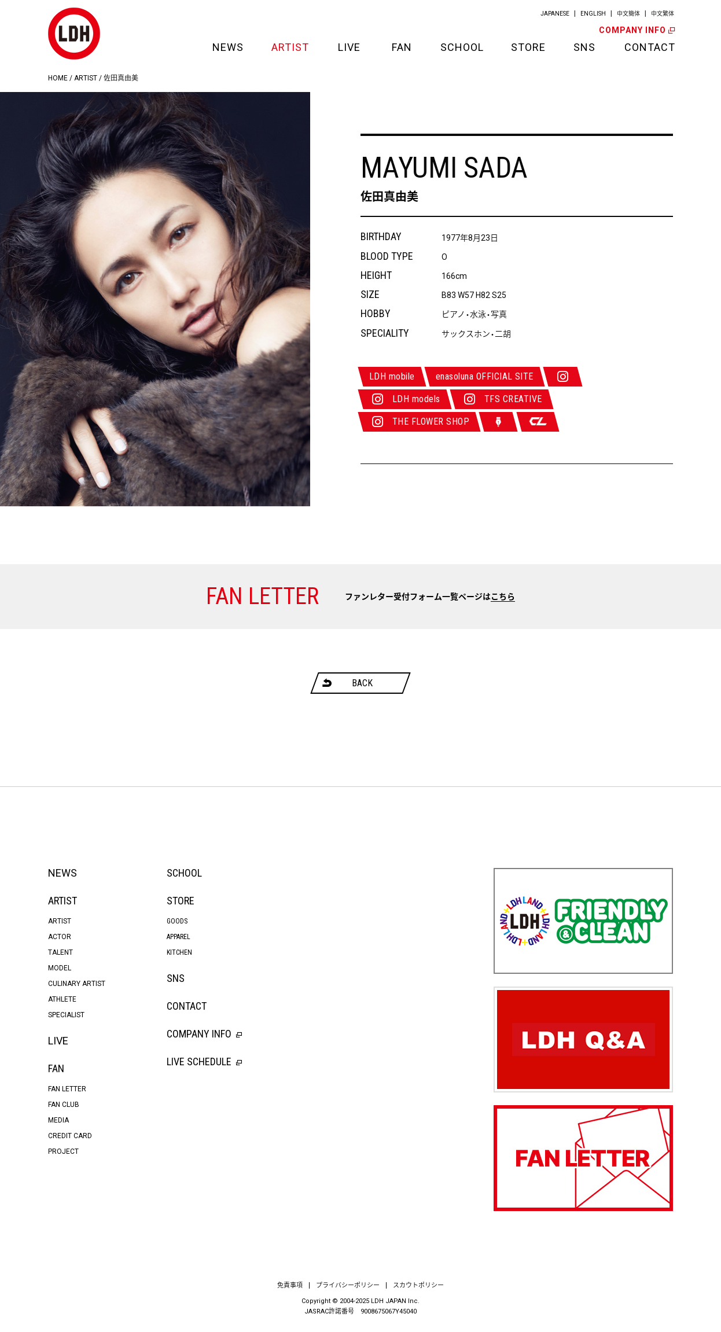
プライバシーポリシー (348, 1285)
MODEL (59, 968)
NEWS (227, 47)
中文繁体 (662, 13)
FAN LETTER (67, 1089)
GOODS (177, 921)
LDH (74, 34)
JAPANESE (554, 13)
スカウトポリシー (418, 1285)
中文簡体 (628, 13)
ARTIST (290, 47)
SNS (584, 47)
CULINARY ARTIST (76, 984)
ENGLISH (593, 13)
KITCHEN (179, 952)
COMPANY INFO (636, 30)
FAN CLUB (63, 1105)
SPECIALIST (66, 1015)
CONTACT (648, 47)
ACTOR (59, 937)
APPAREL (178, 937)
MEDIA (58, 1120)
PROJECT (63, 1151)
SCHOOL (461, 47)
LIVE (349, 47)
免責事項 (290, 1285)
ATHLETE (62, 999)
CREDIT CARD (70, 1136)
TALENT (60, 952)
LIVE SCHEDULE (204, 1061)
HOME (58, 78)
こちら (503, 596)
